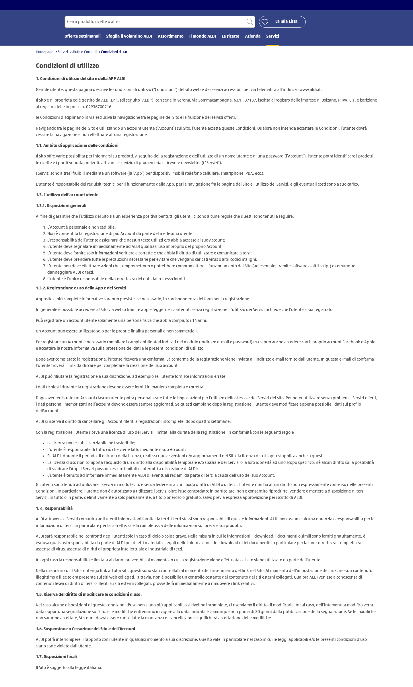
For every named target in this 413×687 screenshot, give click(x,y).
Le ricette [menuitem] (230, 36)
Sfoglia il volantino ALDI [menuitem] (129, 36)
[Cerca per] (160, 22)
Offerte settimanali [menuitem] (83, 36)
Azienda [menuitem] (252, 36)
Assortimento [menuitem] (171, 36)
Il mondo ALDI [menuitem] (202, 36)
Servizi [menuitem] (272, 36)
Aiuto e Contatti (84, 52)
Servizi (63, 52)
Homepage (44, 52)
